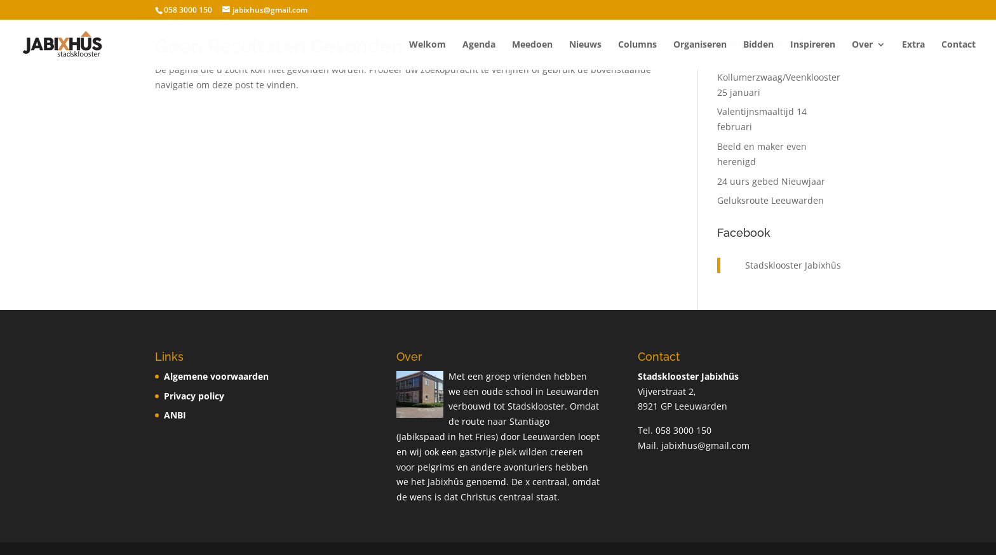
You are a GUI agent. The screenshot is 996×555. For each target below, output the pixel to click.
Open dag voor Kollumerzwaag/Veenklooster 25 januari (778, 77)
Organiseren (700, 45)
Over (862, 45)
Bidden (758, 45)
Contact (958, 45)
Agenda (478, 45)
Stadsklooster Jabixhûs (793, 265)
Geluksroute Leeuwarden (770, 200)
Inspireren (812, 45)
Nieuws (585, 45)
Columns (637, 45)
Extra (913, 45)
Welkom (427, 45)
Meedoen (532, 45)
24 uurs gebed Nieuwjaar (771, 181)
